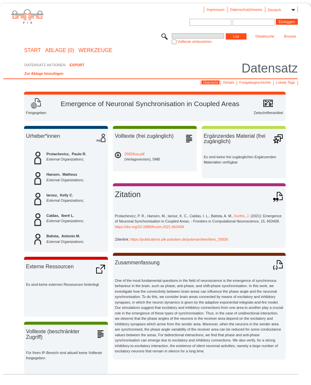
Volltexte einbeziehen (194, 42)
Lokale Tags (285, 82)
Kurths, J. (241, 216)
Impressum (215, 10)
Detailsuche (264, 36)
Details (228, 82)
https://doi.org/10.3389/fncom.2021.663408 (149, 227)
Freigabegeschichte (255, 82)
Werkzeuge (95, 50)
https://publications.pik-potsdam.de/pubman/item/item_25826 (179, 239)
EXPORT (76, 65)
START (32, 50)
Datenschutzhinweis (246, 10)
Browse (290, 36)
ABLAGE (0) (59, 50)
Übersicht (210, 82)
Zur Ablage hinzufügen (44, 73)
